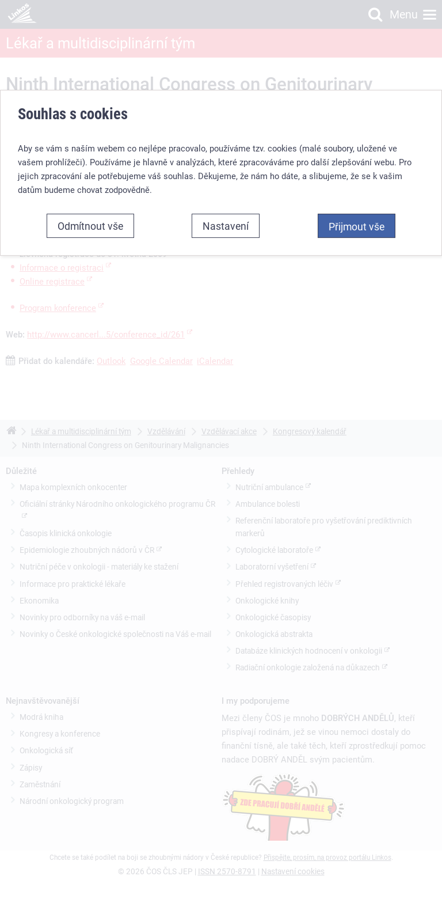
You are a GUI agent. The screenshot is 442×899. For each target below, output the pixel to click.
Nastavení (226, 226)
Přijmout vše (356, 226)
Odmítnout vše (90, 226)
